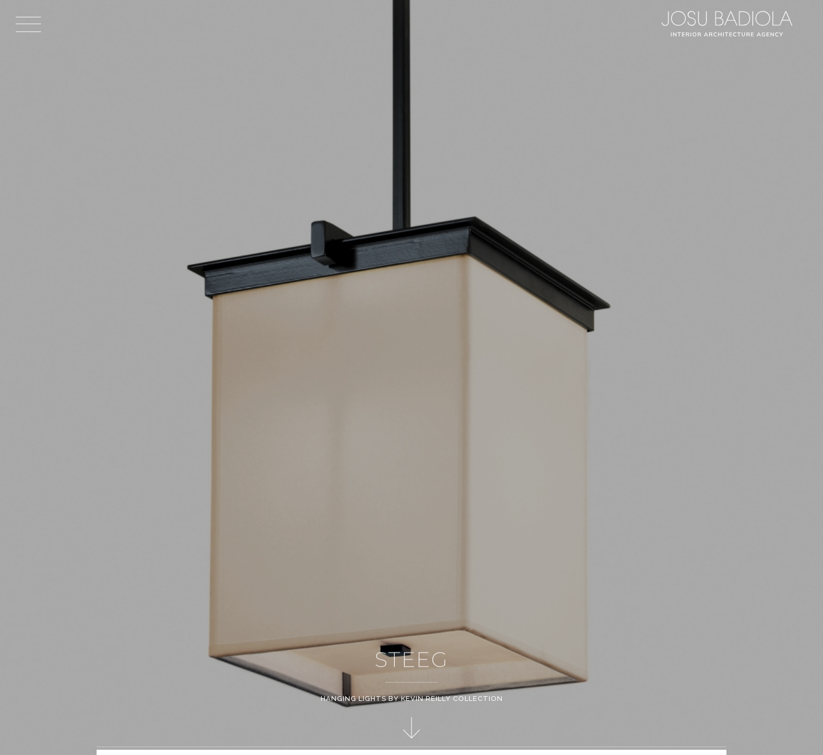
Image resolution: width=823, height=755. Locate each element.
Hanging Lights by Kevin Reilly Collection (412, 698)
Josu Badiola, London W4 (728, 23)
